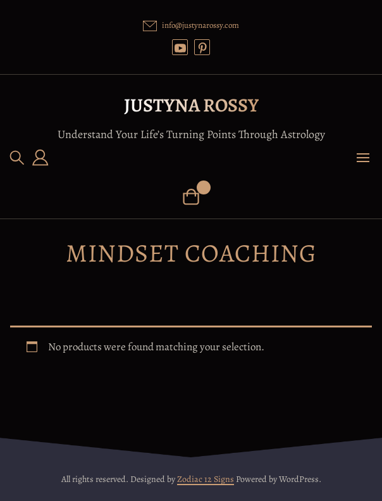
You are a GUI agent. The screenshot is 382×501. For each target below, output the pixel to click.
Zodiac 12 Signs (205, 479)
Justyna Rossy (191, 105)
